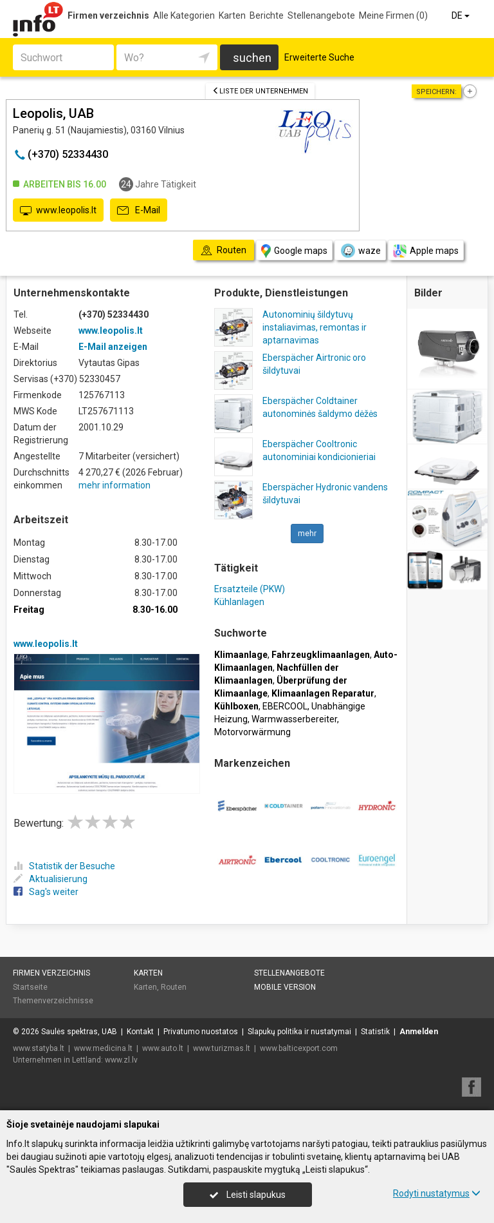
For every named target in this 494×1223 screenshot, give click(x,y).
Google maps (294, 251)
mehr (307, 533)
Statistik (375, 1031)
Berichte (267, 15)
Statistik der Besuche (64, 866)
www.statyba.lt (38, 1048)
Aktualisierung (50, 879)
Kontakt (140, 1031)
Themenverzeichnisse (53, 1000)
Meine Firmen (393, 15)
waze (360, 250)
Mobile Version (285, 987)
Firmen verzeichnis (108, 15)
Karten (232, 15)
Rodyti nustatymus (436, 1193)
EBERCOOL (284, 706)
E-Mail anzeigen (112, 347)
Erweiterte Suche (319, 57)
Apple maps (426, 251)
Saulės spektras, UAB (79, 1031)
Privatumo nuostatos (200, 1031)
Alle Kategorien (184, 15)
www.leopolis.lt (58, 211)
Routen (174, 987)
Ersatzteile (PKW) (249, 589)
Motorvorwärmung (252, 732)
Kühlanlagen (239, 602)
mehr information (114, 485)
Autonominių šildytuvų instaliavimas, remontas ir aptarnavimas (314, 327)
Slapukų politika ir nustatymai (299, 1031)
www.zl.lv (121, 1059)
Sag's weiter (46, 892)
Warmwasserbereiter (294, 719)
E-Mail (138, 211)
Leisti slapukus (248, 1194)
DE (461, 15)
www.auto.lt (162, 1048)
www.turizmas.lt (221, 1048)
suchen (252, 57)
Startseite (30, 987)
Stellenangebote (321, 15)
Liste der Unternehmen (260, 91)
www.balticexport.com (299, 1048)
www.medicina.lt (103, 1048)
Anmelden (418, 1031)
